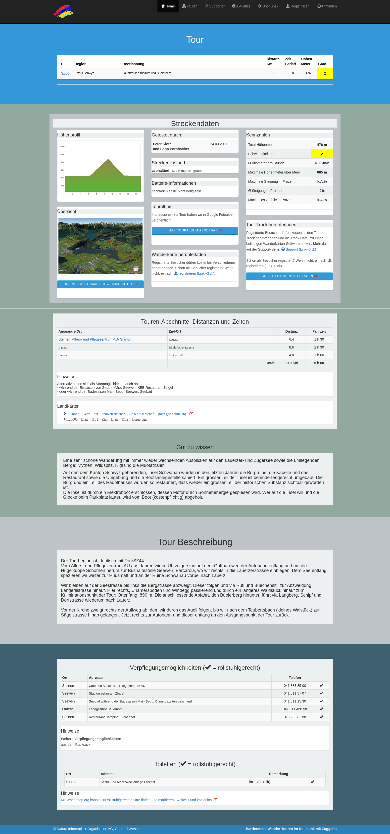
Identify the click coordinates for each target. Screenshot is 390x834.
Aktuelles (241, 6)
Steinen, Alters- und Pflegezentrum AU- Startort (94, 339)
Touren (189, 6)
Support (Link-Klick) (298, 249)
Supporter (214, 6)
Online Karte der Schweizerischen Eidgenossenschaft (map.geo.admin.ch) (131, 413)
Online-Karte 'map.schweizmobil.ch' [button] (100, 284)
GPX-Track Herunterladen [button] (289, 276)
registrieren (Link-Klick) (194, 273)
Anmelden (327, 6)
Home (168, 6)
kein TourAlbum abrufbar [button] (195, 230)
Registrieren (297, 6)
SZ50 (65, 73)
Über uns (268, 6)
